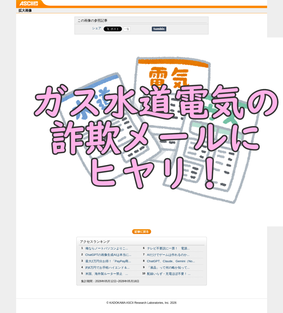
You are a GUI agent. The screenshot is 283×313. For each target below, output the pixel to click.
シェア (96, 28)
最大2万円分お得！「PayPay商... (108, 261)
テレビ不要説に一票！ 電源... (168, 248)
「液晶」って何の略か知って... (168, 267)
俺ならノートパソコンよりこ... (106, 248)
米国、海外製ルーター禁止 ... (106, 274)
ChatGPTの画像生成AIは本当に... (108, 255)
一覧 (126, 29)
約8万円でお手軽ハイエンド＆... (107, 267)
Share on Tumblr (159, 29)
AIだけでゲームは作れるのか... (168, 255)
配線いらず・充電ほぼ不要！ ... (168, 274)
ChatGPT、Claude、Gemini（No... (171, 261)
